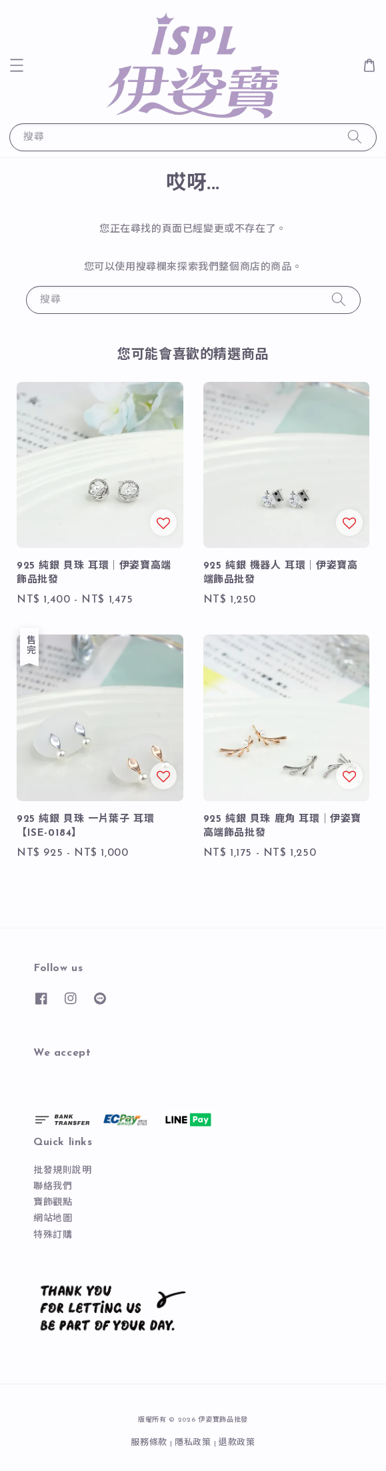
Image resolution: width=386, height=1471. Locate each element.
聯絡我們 (52, 1187)
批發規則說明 (62, 1171)
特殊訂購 (52, 1235)
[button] (16, 65)
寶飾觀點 (52, 1203)
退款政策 (237, 1442)
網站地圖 (52, 1219)
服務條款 (149, 1442)
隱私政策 (193, 1442)
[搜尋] (354, 137)
